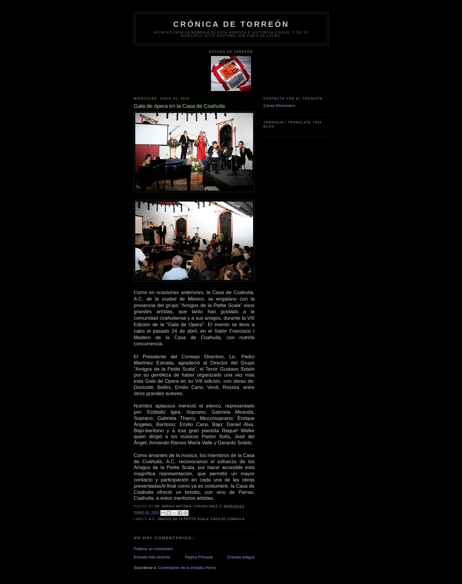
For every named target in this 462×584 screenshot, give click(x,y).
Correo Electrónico (279, 105)
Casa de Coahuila (228, 519)
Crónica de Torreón (231, 24)
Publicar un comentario (153, 549)
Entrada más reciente (152, 557)
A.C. (152, 519)
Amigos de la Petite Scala (183, 519)
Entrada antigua (241, 557)
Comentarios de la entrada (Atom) (187, 567)
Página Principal (199, 557)
